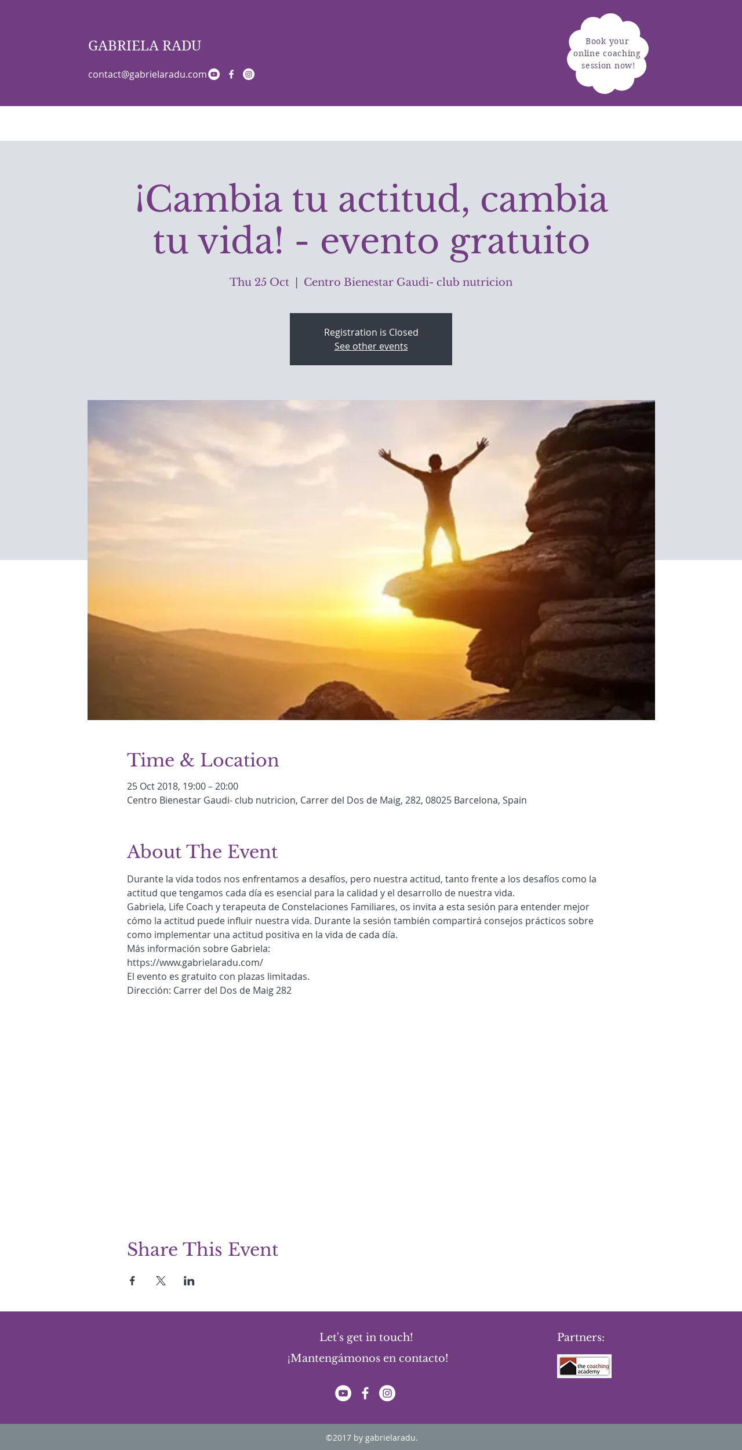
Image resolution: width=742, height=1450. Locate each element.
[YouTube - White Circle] (214, 74)
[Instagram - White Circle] (248, 74)
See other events (371, 346)
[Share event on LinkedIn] (189, 1280)
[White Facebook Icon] (231, 74)
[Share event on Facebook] (132, 1280)
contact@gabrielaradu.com (147, 74)
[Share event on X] (160, 1280)
